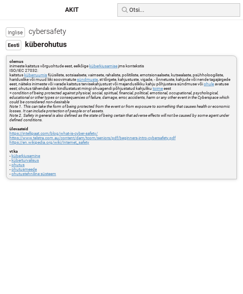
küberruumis (35, 75)
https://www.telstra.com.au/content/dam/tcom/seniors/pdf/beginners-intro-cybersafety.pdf (92, 138)
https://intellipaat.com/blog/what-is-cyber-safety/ (53, 133)
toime (158, 88)
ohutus (18, 165)
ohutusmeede (24, 169)
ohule (209, 84)
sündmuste (87, 79)
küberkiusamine (25, 156)
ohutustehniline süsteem (33, 174)
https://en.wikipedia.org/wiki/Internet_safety (49, 142)
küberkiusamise (103, 66)
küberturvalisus (25, 160)
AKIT (72, 9)
